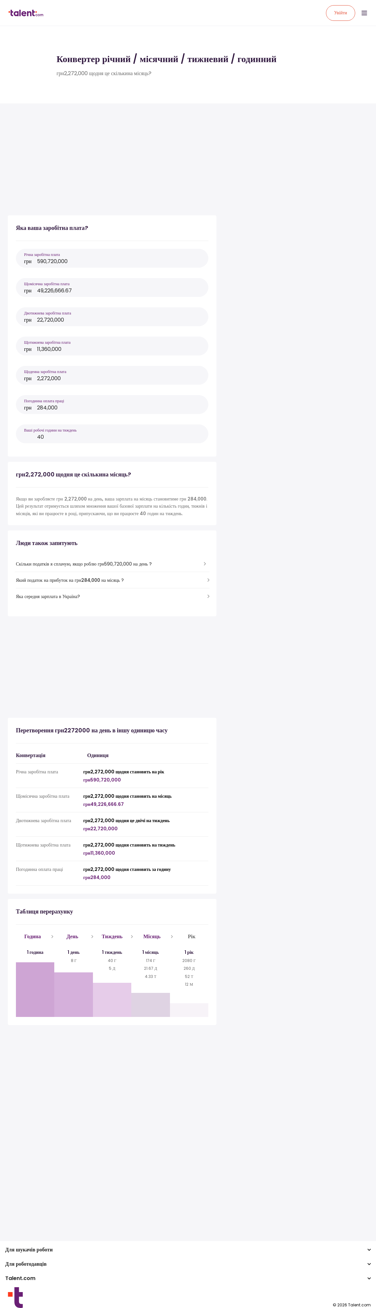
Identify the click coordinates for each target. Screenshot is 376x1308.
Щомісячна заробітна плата (47, 284)
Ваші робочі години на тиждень (50, 430)
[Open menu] (364, 13)
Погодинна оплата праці (44, 401)
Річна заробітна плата (42, 254)
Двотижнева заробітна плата (47, 313)
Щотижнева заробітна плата (47, 342)
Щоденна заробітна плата (45, 371)
